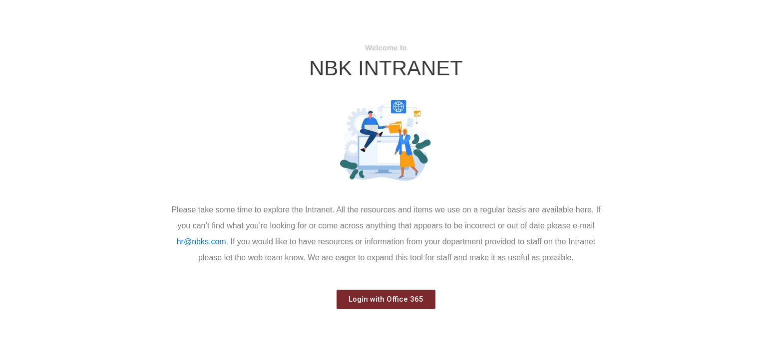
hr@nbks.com (201, 241)
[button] (386, 299)
